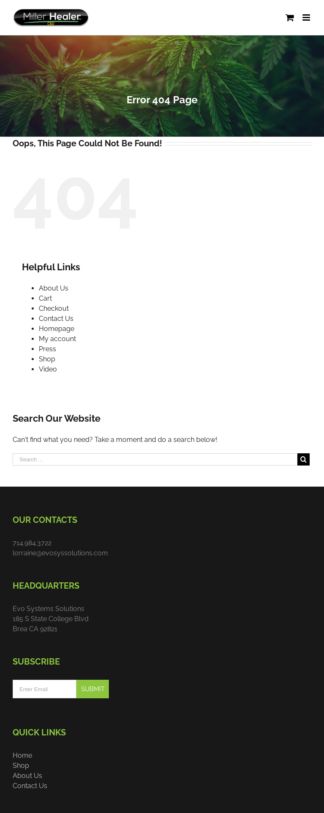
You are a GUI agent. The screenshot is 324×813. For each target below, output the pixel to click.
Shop (47, 359)
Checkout (54, 308)
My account (57, 339)
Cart (45, 298)
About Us (53, 288)
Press (47, 349)
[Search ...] (155, 459)
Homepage (56, 329)
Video (48, 369)
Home (22, 755)
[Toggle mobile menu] (306, 17)
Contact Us (56, 319)
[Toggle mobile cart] (290, 17)
